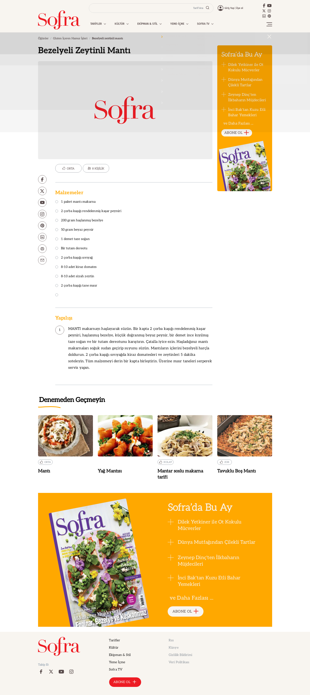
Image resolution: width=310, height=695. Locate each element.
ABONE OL (236, 133)
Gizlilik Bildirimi (180, 655)
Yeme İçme (117, 662)
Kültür (113, 648)
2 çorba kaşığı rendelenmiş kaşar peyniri (88, 211)
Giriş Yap (229, 8)
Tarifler (114, 640)
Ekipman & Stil (120, 655)
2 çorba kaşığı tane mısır (76, 286)
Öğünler (43, 38)
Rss (171, 640)
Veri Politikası (179, 662)
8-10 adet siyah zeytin (74, 276)
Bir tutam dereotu (71, 248)
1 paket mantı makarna (75, 202)
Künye (174, 648)
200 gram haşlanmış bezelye (79, 220)
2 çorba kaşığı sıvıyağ (74, 258)
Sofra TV (115, 670)
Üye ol (239, 8)
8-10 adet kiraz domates (76, 267)
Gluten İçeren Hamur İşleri (70, 38)
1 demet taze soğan (72, 239)
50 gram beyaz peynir (74, 230)
